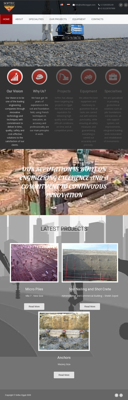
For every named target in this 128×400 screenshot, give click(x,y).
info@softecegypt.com (84, 5)
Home (6, 19)
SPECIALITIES (36, 19)
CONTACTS (97, 19)
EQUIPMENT (79, 19)
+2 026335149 (106, 5)
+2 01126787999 (106, 8)
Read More (34, 306)
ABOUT (19, 19)
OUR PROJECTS (58, 19)
